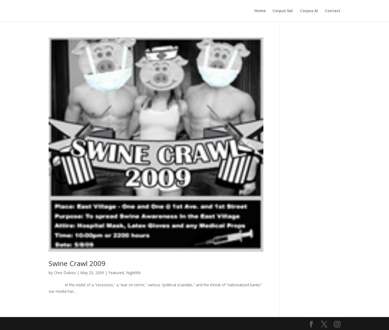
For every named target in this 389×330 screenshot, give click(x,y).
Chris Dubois (65, 272)
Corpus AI (309, 11)
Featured (116, 272)
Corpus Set (283, 11)
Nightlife (133, 272)
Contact (332, 11)
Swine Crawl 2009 (77, 263)
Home (260, 11)
